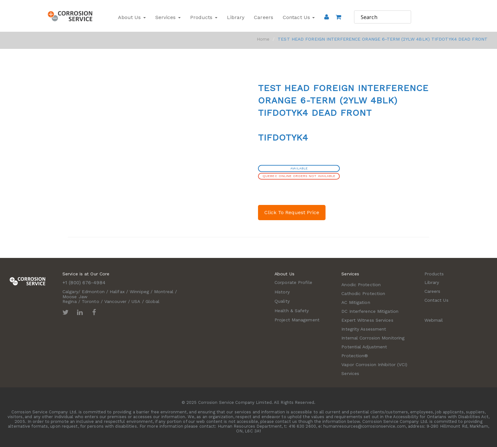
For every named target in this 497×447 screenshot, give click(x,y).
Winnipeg (139, 291)
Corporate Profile (293, 282)
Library (236, 17)
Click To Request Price (291, 212)
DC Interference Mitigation (369, 311)
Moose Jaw (74, 296)
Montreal (163, 291)
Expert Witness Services (367, 320)
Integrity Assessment (363, 329)
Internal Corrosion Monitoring (372, 337)
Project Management (297, 319)
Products (203, 17)
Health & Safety (291, 310)
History (282, 291)
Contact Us (299, 17)
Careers (263, 17)
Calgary (70, 291)
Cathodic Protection (363, 293)
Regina (69, 301)
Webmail (433, 320)
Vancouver (115, 301)
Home (263, 39)
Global (152, 301)
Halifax (117, 291)
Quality (282, 301)
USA (136, 301)
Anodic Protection (361, 284)
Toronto (90, 301)
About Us (132, 17)
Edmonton (93, 291)
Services (168, 17)
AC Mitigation (355, 302)
